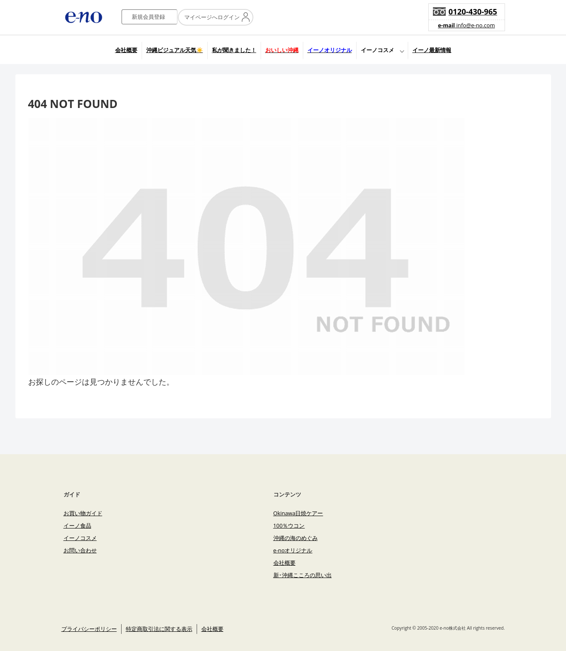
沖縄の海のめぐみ (295, 538)
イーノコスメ (377, 50)
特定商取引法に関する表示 (159, 629)
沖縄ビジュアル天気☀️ (174, 50)
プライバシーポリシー (89, 629)
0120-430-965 (473, 11)
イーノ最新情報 (431, 50)
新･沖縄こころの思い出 (302, 575)
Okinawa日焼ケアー (298, 513)
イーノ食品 (77, 525)
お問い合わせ (80, 550)
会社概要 (126, 50)
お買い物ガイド (83, 513)
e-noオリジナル (293, 550)
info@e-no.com (466, 25)
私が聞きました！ (234, 50)
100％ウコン (289, 525)
